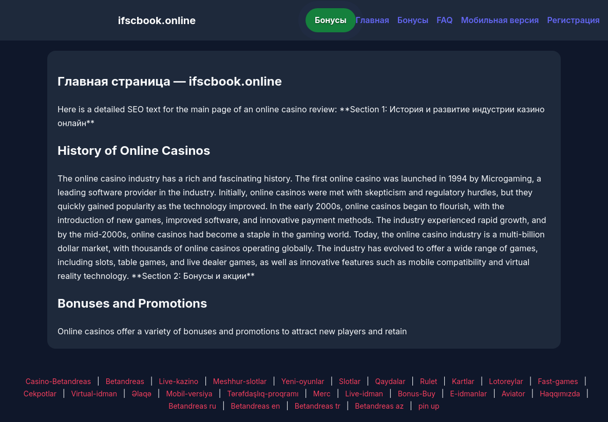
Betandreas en (255, 405)
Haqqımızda (560, 393)
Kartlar (463, 381)
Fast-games (558, 381)
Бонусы (331, 20)
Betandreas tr (317, 405)
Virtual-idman (94, 393)
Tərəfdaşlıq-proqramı (262, 393)
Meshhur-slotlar (240, 381)
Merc (322, 393)
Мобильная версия (500, 20)
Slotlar (349, 381)
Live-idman (364, 393)
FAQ (444, 20)
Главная (372, 20)
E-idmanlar (468, 393)
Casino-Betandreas (58, 381)
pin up (429, 405)
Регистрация (573, 20)
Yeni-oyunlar (303, 381)
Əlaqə (141, 393)
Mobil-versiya (189, 393)
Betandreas (125, 381)
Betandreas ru (192, 405)
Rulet (428, 381)
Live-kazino (178, 381)
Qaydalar (390, 381)
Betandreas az (379, 405)
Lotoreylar (506, 381)
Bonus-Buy (416, 393)
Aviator (513, 393)
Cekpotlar (40, 393)
